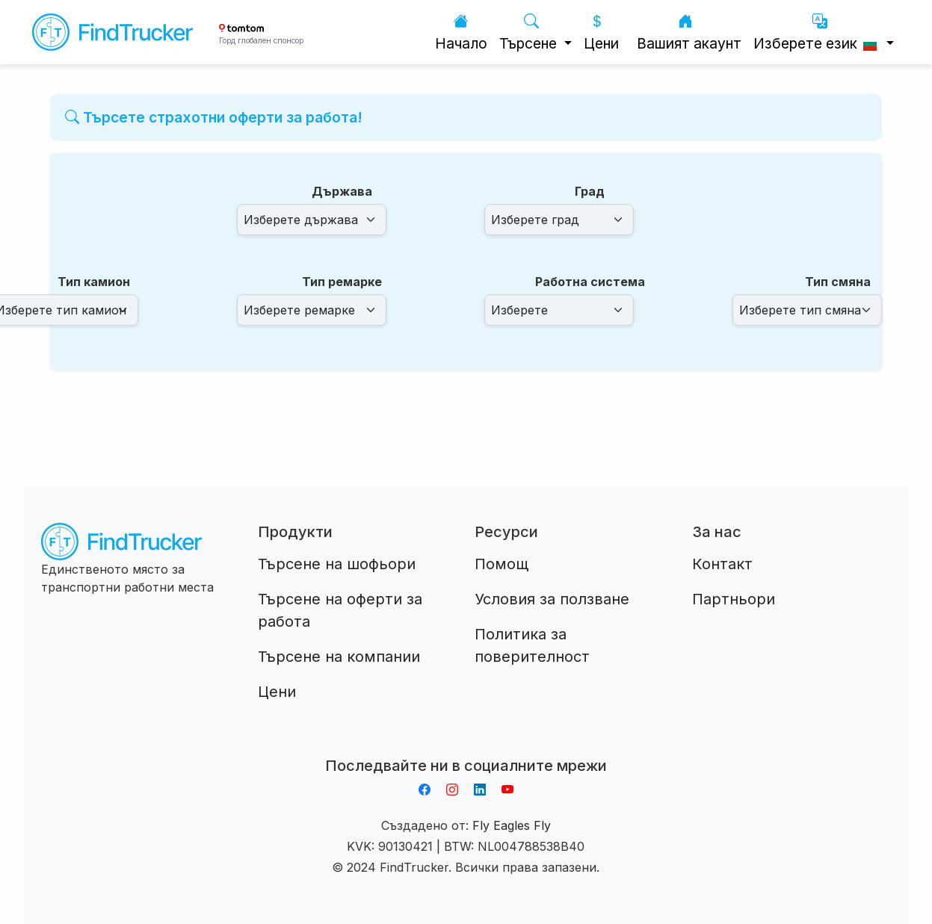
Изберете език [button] (818, 32)
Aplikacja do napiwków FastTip (465, 747)
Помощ (501, 564)
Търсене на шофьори (337, 564)
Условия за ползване (552, 599)
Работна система (590, 281)
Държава (342, 191)
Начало (461, 32)
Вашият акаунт (689, 32)
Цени (601, 32)
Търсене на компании (339, 657)
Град (590, 191)
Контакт (722, 564)
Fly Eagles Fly (511, 825)
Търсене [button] (530, 32)
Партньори (733, 599)
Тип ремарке (342, 281)
